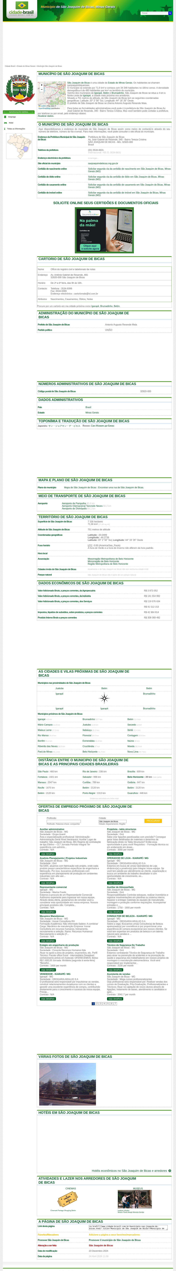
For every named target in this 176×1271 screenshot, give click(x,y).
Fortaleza (42, 777)
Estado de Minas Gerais (26, 66)
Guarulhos (132, 793)
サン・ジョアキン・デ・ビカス (64, 426)
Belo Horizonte (90, 751)
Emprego (12, 117)
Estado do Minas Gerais (120, 83)
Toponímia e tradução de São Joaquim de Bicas (83, 421)
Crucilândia (88, 746)
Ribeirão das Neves (48, 746)
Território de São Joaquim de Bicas (73, 517)
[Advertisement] (88, 43)
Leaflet (42, 106)
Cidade (102, 818)
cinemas (71, 1188)
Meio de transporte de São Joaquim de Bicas (81, 496)
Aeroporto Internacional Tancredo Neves (82, 506)
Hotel (11, 123)
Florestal (87, 735)
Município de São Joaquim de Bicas (71, 74)
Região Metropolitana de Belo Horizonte (108, 564)
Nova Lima (132, 751)
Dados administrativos (60, 400)
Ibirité (130, 730)
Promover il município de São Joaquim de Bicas (115, 1240)
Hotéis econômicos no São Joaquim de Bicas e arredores (132, 1170)
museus (138, 1188)
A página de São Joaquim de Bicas (70, 1221)
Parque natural (45, 575)
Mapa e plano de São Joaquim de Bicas (75, 480)
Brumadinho (118, 93)
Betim (106, 93)
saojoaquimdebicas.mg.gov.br (103, 163)
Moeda (130, 746)
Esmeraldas (89, 741)
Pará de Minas (45, 751)
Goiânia (131, 782)
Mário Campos (45, 724)
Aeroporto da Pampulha (74, 503)
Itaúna (130, 741)
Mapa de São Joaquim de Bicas (80, 487)
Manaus (42, 782)
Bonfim (41, 741)
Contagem (132, 735)
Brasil (88, 407)
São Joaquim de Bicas (78, 83)
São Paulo (43, 771)
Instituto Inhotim (123, 1210)
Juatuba (59, 688)
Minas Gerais (92, 412)
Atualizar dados (45, 116)
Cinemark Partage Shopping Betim (63, 1210)
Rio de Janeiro (90, 771)
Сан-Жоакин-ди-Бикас (102, 426)
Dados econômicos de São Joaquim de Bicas (80, 583)
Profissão (51, 818)
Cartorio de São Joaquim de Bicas (71, 259)
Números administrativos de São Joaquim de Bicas (87, 384)
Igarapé (98, 93)
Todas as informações (16, 129)
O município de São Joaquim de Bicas (73, 124)
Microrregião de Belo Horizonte (103, 561)
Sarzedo (131, 724)
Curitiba (86, 782)
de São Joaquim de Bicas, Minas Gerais (78, 7)
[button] (41, 85)
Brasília (131, 771)
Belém (86, 788)
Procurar (153, 821)
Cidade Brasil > (11, 66)
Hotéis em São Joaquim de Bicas (69, 1112)
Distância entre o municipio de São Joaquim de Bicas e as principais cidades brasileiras (83, 762)
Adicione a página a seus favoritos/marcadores (114, 1235)
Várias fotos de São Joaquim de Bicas (75, 1057)
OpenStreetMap (44, 108)
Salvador (87, 777)
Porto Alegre (89, 793)
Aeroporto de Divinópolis (74, 508)
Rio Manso (43, 735)
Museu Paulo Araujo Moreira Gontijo (131, 1212)
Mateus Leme (45, 730)
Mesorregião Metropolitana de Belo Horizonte (110, 559)
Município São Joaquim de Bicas (49, 66)
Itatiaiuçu (87, 730)
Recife (41, 788)
